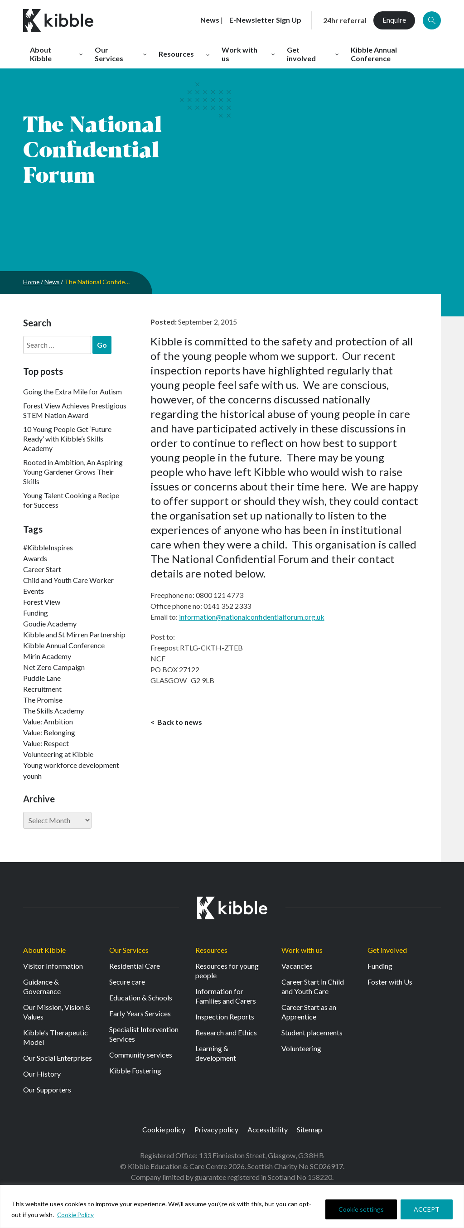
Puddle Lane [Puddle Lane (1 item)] (42, 678)
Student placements (312, 1032)
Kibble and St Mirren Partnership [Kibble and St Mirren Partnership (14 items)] (74, 634)
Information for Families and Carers (225, 996)
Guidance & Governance (42, 986)
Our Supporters (47, 1089)
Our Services (129, 950)
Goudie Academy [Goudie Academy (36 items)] (50, 623)
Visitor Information (53, 965)
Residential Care (134, 965)
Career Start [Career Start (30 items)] (42, 569)
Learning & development (215, 1053)
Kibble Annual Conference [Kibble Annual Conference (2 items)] (64, 645)
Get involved (387, 950)
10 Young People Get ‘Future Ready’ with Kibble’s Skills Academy (67, 438)
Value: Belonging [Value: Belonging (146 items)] (49, 732)
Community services (140, 1054)
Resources (211, 950)
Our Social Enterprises (57, 1057)
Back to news (179, 722)
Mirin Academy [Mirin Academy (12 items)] (47, 656)
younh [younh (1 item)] (32, 776)
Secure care (127, 981)
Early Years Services (140, 1013)
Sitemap (309, 1129)
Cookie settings (361, 1209)
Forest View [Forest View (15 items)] (41, 601)
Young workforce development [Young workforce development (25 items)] (71, 765)
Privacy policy (216, 1129)
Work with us (302, 950)
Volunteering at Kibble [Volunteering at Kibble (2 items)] (58, 754)
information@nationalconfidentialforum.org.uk (251, 616)
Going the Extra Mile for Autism (72, 391)
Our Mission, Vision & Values (56, 1012)
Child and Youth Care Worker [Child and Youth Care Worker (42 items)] (68, 580)
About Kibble (44, 950)
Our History (42, 1073)
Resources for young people (227, 970)
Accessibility (267, 1129)
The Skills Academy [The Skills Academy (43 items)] (53, 710)
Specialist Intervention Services (144, 1034)
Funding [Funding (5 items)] (35, 612)
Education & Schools (140, 997)
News (53, 282)
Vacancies (297, 965)
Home (31, 282)
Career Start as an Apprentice (308, 1012)
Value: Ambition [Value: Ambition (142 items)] (48, 721)
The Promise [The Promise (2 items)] (43, 699)
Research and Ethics (226, 1032)
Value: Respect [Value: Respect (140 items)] (46, 743)
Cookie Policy (76, 1214)
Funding (379, 965)
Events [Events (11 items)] (33, 591)
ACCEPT (427, 1209)
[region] (232, 1206)
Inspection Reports (224, 1016)
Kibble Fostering (135, 1070)
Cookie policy (163, 1129)
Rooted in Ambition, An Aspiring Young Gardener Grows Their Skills (73, 471)
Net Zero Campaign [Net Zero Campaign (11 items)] (54, 667)
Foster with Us (389, 981)
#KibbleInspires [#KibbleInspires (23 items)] (48, 547)
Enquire (394, 19)
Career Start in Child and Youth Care (312, 986)
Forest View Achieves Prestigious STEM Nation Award (74, 410)
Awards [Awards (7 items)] (35, 558)
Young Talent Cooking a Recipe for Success (71, 500)
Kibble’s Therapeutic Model (55, 1037)
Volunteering (301, 1048)
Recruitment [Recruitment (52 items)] (42, 688)
